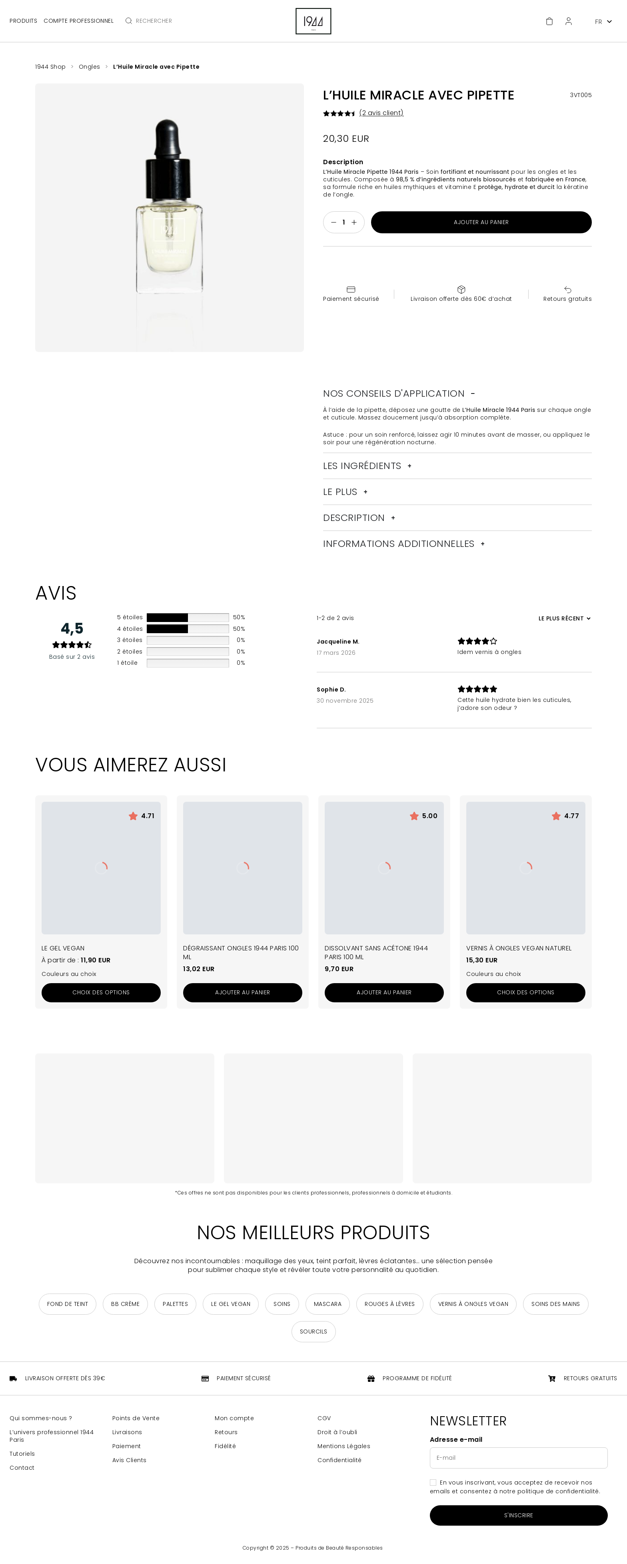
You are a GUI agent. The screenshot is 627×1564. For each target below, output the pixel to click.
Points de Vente (136, 1418)
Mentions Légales (343, 1446)
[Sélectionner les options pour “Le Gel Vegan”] (101, 992)
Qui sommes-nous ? (41, 1418)
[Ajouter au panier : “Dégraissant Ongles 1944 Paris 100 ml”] (242, 992)
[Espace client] (568, 21)
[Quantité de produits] (343, 222)
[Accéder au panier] (549, 21)
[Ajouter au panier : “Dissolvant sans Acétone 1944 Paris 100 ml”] (384, 992)
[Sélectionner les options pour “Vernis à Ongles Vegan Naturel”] (525, 992)
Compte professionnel (79, 21)
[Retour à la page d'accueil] (313, 21)
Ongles (89, 67)
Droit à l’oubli (337, 1432)
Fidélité (225, 1446)
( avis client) (381, 112)
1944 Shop (50, 67)
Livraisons (127, 1432)
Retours (226, 1432)
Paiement (126, 1446)
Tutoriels (22, 1454)
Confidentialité (339, 1460)
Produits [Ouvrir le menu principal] (23, 21)
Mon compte (234, 1418)
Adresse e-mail (456, 1439)
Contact (22, 1468)
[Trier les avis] (563, 618)
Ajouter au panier (481, 222)
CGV (324, 1418)
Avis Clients (129, 1460)
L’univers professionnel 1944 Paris (52, 1436)
